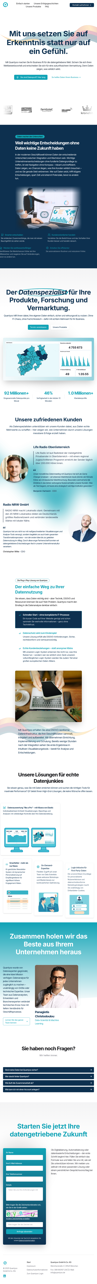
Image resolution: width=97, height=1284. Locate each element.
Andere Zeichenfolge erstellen (18, 1219)
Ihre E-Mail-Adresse (14, 1163)
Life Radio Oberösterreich (51, 447)
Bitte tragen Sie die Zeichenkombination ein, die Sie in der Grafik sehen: (23, 1206)
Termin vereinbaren (38, 327)
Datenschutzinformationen (37, 1270)
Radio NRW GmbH (16, 504)
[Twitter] (4, 1275)
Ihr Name (9, 1152)
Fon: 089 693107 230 (59, 1270)
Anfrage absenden (24, 1231)
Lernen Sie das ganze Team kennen (16, 1021)
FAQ (47, 6)
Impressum (31, 1266)
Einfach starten (23, 3)
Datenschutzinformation (27, 1240)
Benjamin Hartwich (42, 491)
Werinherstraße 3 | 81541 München (64, 1266)
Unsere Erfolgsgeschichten (46, 3)
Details (8, 1185)
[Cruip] (5, 4)
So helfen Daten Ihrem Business (66, 77)
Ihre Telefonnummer (14, 1174)
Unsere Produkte (33, 6)
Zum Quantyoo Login (35, 1273)
